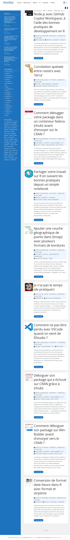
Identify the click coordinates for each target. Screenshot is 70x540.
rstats (13, 148)
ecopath (12, 131)
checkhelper (13, 124)
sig (14, 152)
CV (40, 3)
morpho (15, 141)
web (5, 24)
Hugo (20, 537)
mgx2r (11, 141)
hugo (7, 87)
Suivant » (46, 530)
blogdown (7, 124)
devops (6, 52)
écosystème (12, 159)
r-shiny (7, 104)
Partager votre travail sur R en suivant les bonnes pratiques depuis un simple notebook (11, 48)
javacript (6, 139)
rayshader (6, 148)
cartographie (9, 75)
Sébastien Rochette (57, 537)
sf (12, 152)
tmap (5, 156)
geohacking (8, 83)
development (9, 77)
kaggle (11, 139)
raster (5, 146)
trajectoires (11, 156)
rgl (11, 148)
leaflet (15, 139)
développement (13, 129)
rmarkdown (8, 106)
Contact (52, 3)
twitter (6, 158)
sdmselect (8, 108)
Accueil (19, 3)
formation (8, 81)
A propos (45, 3)
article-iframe (9, 72)
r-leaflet (7, 98)
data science (7, 128)
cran (10, 126)
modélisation (9, 89)
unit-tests (11, 158)
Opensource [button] (27, 3)
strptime (10, 154)
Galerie (35, 3)
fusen (9, 133)
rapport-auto (13, 144)
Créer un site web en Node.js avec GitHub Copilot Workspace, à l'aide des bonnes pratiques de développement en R (10, 19)
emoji (5, 133)
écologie (6, 159)
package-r (8, 92)
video (15, 158)
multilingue (7, 143)
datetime (14, 128)
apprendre (9, 122)
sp (16, 152)
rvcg (10, 150)
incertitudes (11, 137)
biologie (15, 122)
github (11, 135)
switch (15, 154)
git (6, 85)
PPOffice (34, 537)
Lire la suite (38, 58)
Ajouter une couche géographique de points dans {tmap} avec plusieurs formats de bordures (10, 59)
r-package (7, 42)
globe (5, 137)
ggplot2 (14, 133)
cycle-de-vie (15, 126)
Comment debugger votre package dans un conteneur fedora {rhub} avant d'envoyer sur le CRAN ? (11, 38)
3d (5, 122)
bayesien (7, 73)
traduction (8, 111)
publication (8, 96)
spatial (6, 31)
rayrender (10, 146)
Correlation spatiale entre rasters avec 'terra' (11, 29)
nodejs (7, 91)
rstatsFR (49, 298)
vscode (7, 113)
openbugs (13, 143)
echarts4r (6, 131)
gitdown (6, 135)
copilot (6, 126)
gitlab (15, 135)
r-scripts (6, 63)
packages (8, 94)
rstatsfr (6, 150)
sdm (10, 152)
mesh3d (6, 141)
